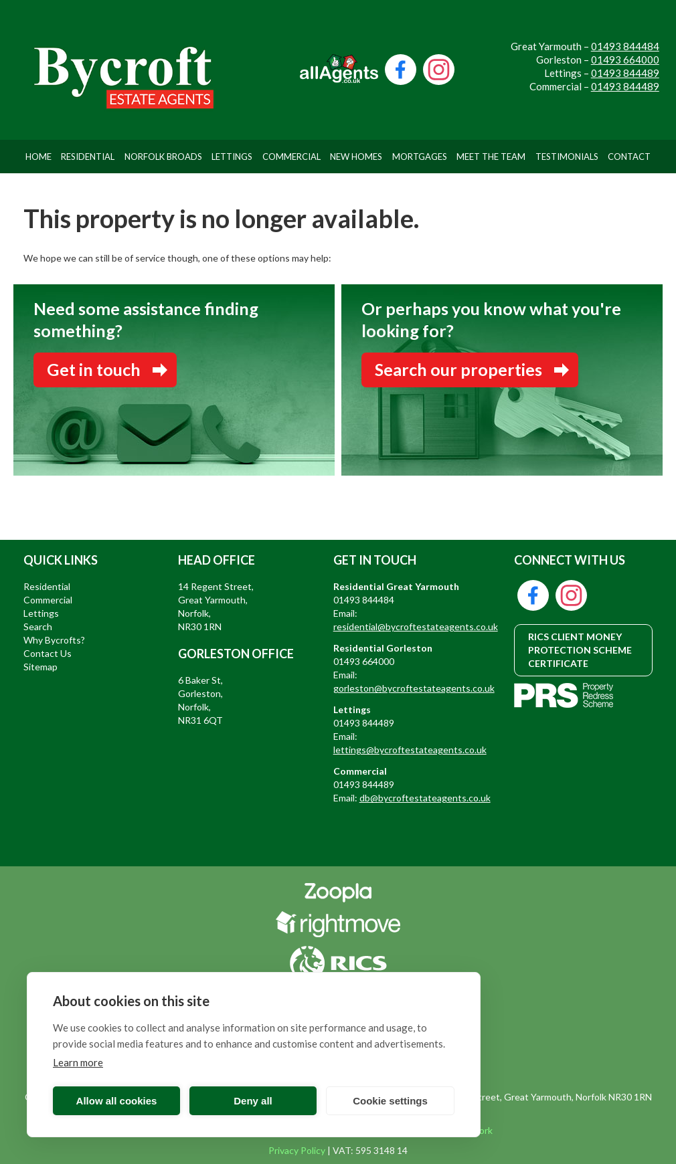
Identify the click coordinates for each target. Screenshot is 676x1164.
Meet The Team (490, 156)
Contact (629, 156)
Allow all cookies (116, 1100)
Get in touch (94, 369)
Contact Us (47, 653)
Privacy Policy (296, 1150)
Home (38, 156)
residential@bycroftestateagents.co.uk (415, 626)
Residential (87, 156)
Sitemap (40, 666)
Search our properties (458, 369)
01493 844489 (625, 73)
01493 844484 (625, 46)
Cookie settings (390, 1100)
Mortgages (419, 156)
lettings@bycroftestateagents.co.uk (410, 749)
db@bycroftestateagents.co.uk (425, 797)
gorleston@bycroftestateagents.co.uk (414, 688)
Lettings (232, 156)
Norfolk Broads (163, 156)
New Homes (356, 156)
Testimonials (566, 156)
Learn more (78, 1062)
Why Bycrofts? (54, 640)
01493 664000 (625, 60)
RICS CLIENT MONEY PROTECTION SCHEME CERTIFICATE (580, 650)
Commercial (291, 156)
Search (37, 626)
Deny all (253, 1100)
